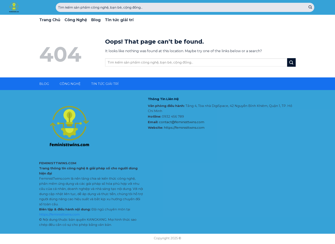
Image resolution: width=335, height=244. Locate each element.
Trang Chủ (49, 20)
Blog (96, 20)
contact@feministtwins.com (181, 122)
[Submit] (310, 7)
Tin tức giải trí (119, 20)
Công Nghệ (76, 20)
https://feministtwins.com (59, 214)
